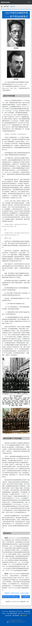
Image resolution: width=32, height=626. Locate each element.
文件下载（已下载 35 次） (11, 596)
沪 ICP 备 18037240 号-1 (15, 620)
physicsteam (5, 2)
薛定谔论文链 (14, 593)
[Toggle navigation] (29, 2)
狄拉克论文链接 (24, 593)
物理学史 (12, 6)
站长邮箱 (23, 615)
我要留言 (25, 596)
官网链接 (7, 593)
